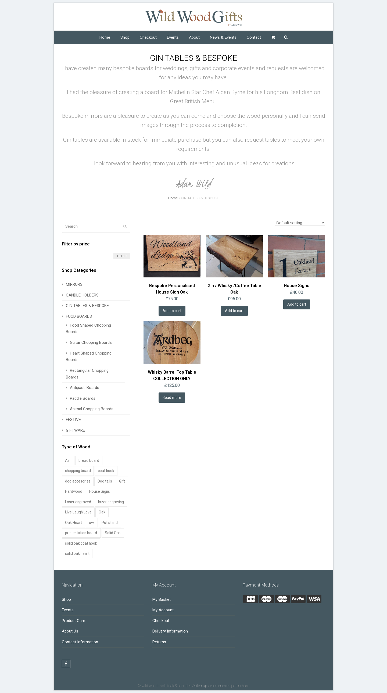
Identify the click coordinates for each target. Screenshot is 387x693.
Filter (122, 256)
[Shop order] (300, 223)
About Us (70, 631)
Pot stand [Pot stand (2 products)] (110, 522)
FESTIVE (73, 419)
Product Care (73, 620)
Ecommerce (219, 686)
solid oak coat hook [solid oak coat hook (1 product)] (81, 543)
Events (68, 610)
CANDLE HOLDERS (82, 295)
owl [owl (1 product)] (92, 522)
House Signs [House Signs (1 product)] (99, 491)
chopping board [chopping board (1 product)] (78, 471)
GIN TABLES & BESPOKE (87, 305)
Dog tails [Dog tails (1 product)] (105, 481)
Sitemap (200, 686)
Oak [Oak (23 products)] (102, 512)
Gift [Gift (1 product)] (122, 481)
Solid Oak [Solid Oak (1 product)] (113, 533)
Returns (159, 642)
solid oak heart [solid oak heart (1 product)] (77, 553)
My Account (163, 610)
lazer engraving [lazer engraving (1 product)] (111, 502)
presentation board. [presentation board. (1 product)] (81, 533)
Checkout (160, 620)
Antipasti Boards (84, 387)
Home (173, 198)
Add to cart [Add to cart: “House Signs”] (296, 304)
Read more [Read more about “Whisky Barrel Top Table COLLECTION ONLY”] (172, 397)
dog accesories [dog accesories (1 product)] (78, 481)
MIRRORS (74, 284)
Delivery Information (170, 631)
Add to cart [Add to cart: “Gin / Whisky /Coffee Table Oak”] (234, 311)
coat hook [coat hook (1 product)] (106, 471)
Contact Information (80, 642)
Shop (66, 599)
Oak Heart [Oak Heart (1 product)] (73, 522)
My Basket (161, 599)
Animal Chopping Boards (91, 408)
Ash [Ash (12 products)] (68, 460)
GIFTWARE (75, 430)
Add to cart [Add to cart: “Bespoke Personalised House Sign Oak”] (172, 311)
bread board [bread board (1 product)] (88, 460)
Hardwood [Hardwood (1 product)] (73, 491)
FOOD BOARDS (79, 316)
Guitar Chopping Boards (91, 342)
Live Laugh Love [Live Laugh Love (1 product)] (78, 512)
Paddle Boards (82, 398)
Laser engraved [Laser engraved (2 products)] (78, 502)
